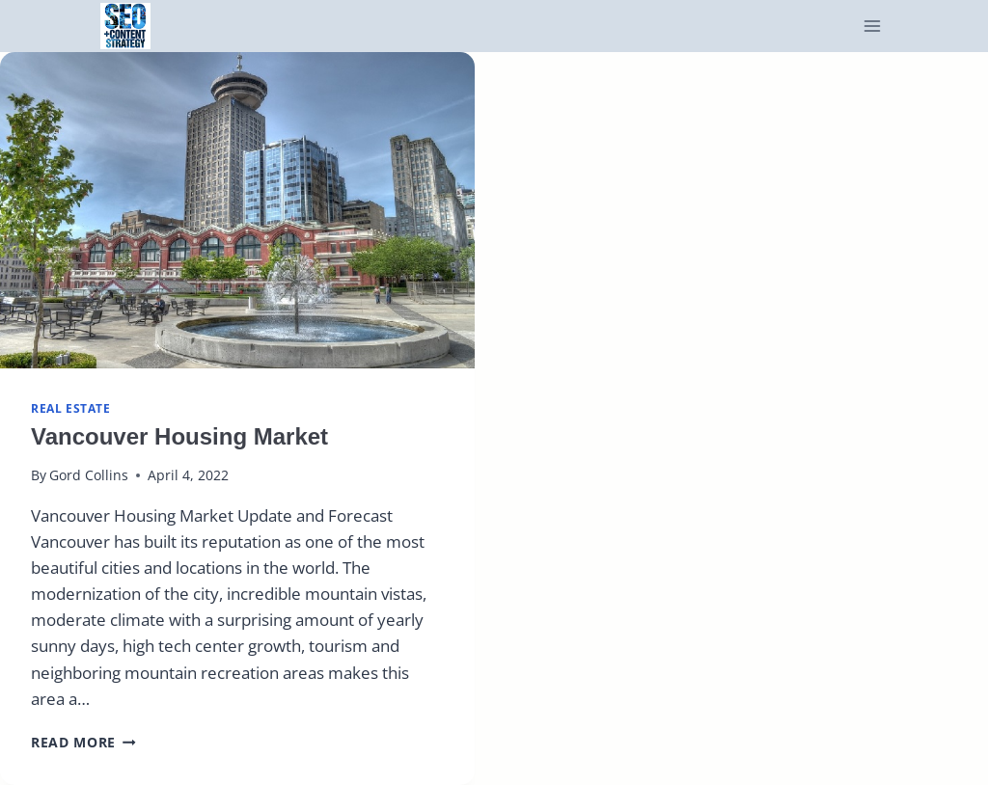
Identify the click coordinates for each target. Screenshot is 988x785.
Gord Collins (88, 475)
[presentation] (237, 210)
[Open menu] (873, 26)
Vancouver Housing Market (179, 436)
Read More (83, 742)
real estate (71, 408)
